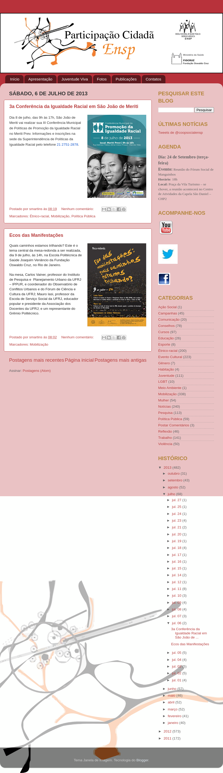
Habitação (166, 369)
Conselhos (166, 326)
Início (14, 79)
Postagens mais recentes (36, 360)
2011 (168, 738)
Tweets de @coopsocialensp (180, 133)
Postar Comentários (173, 425)
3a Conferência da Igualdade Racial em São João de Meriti (73, 106)
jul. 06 (177, 623)
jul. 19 (177, 541)
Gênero (164, 363)
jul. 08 (177, 609)
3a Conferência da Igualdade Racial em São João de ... (189, 633)
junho (172, 689)
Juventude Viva (74, 79)
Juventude (166, 376)
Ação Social (167, 307)
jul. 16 (177, 561)
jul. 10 (177, 595)
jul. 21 (177, 527)
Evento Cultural (170, 357)
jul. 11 (177, 589)
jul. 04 (177, 660)
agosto (173, 487)
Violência (165, 444)
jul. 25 (177, 507)
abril (171, 702)
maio (172, 695)
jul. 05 (177, 653)
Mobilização (60, 216)
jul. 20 (177, 534)
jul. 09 (177, 602)
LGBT (162, 382)
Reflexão (165, 431)
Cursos (163, 332)
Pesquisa (165, 413)
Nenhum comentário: (78, 209)
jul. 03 (177, 666)
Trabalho (165, 438)
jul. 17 (177, 555)
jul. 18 (177, 548)
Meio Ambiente (169, 388)
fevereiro (175, 716)
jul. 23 (177, 520)
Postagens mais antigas (120, 360)
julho (172, 494)
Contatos (153, 79)
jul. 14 (177, 575)
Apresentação (40, 79)
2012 (168, 731)
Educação (166, 338)
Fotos (102, 79)
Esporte (164, 344)
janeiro (173, 723)
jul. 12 (177, 582)
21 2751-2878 (67, 144)
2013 (168, 467)
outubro (174, 473)
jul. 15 (177, 568)
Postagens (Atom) (37, 371)
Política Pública (83, 216)
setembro (175, 480)
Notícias (164, 406)
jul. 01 (177, 680)
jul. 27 (177, 500)
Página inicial (79, 360)
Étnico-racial (39, 216)
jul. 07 (177, 616)
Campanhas (167, 313)
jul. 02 (177, 673)
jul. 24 (177, 514)
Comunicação (169, 319)
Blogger (142, 760)
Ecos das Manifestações (36, 235)
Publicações (126, 79)
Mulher (163, 400)
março (173, 709)
